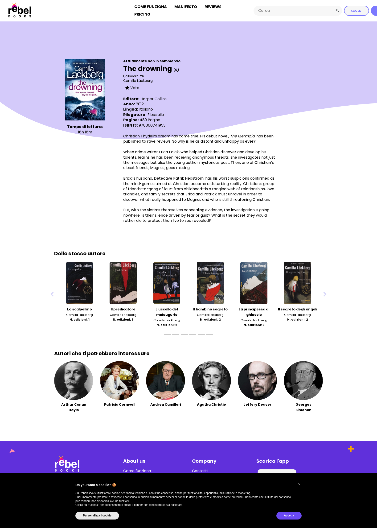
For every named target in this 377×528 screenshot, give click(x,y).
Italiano (146, 109)
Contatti (200, 471)
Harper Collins (153, 98)
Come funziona (150, 6)
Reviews (213, 6)
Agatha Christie (211, 404)
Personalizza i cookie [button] (97, 515)
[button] (299, 484)
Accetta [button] (289, 515)
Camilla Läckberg (138, 80)
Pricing (142, 14)
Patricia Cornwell (119, 404)
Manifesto (185, 6)
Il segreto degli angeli (297, 309)
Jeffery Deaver (257, 404)
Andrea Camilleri (165, 404)
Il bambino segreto (210, 309)
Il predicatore (123, 309)
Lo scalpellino (79, 309)
